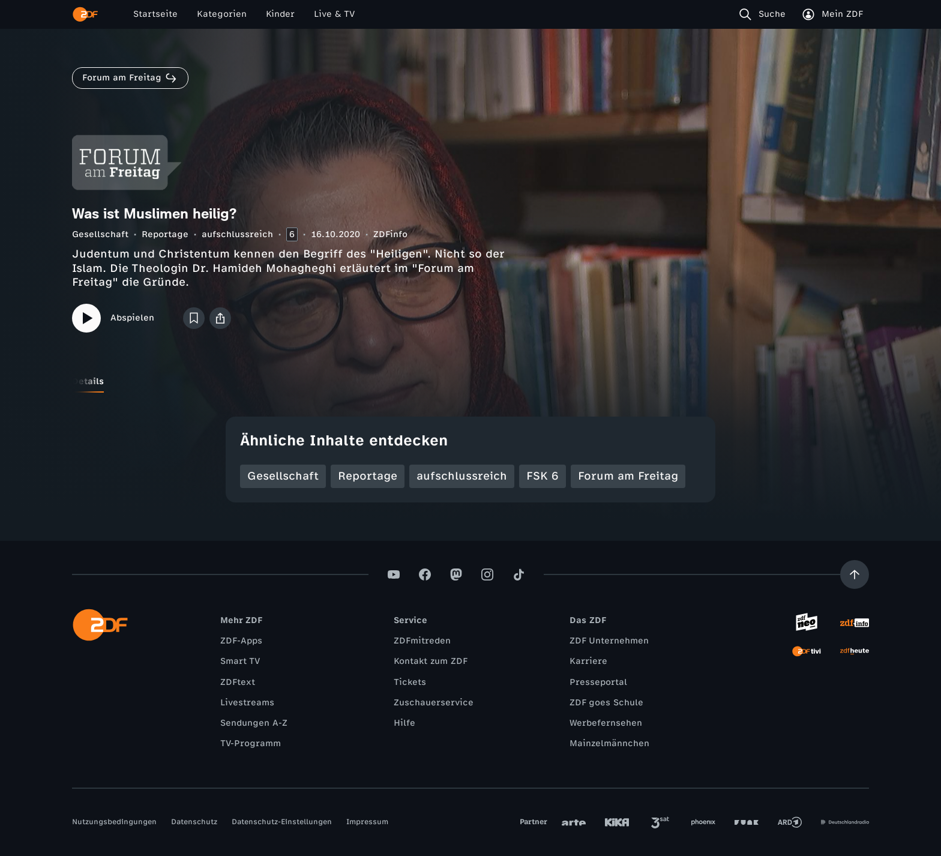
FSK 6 (542, 476)
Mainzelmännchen (609, 743)
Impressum (367, 822)
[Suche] (765, 14)
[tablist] (470, 382)
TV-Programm (250, 743)
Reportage (165, 234)
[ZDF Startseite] (85, 14)
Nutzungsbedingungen (114, 822)
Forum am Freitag (628, 476)
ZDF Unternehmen (609, 641)
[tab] (88, 382)
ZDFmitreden (422, 641)
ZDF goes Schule (606, 703)
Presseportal (598, 682)
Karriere (588, 661)
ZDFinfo (390, 234)
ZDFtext (237, 682)
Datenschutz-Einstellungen (282, 822)
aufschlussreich (237, 234)
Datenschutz (194, 822)
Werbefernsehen (606, 723)
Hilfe (404, 723)
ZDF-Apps (241, 641)
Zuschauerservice (434, 703)
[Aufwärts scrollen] (854, 574)
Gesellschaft (100, 234)
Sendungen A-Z (253, 723)
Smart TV (240, 661)
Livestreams (247, 703)
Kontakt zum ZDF (430, 661)
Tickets (410, 682)
